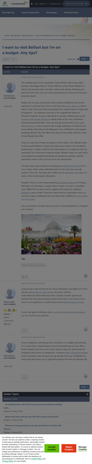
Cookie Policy (36, 461)
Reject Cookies (69, 450)
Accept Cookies (52, 450)
